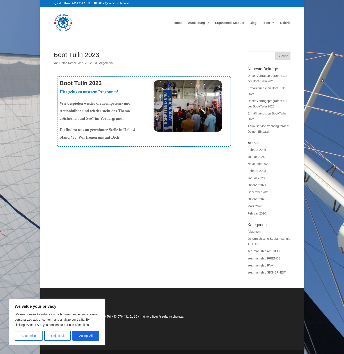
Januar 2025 (256, 157)
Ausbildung (196, 23)
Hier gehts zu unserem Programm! (89, 92)
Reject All (57, 336)
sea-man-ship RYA (260, 265)
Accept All (86, 336)
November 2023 (259, 164)
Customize (29, 336)
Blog (253, 23)
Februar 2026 (257, 150)
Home (178, 23)
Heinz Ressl (67, 63)
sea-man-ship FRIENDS (264, 258)
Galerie (285, 23)
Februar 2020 (257, 213)
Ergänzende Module (229, 23)
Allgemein (106, 63)
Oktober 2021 (257, 185)
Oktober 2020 (257, 199)
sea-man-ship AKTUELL (264, 251)
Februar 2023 (257, 171)
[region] (57, 322)
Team (266, 23)
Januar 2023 (256, 178)
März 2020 (255, 206)
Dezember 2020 (259, 192)
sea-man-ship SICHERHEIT (267, 272)
